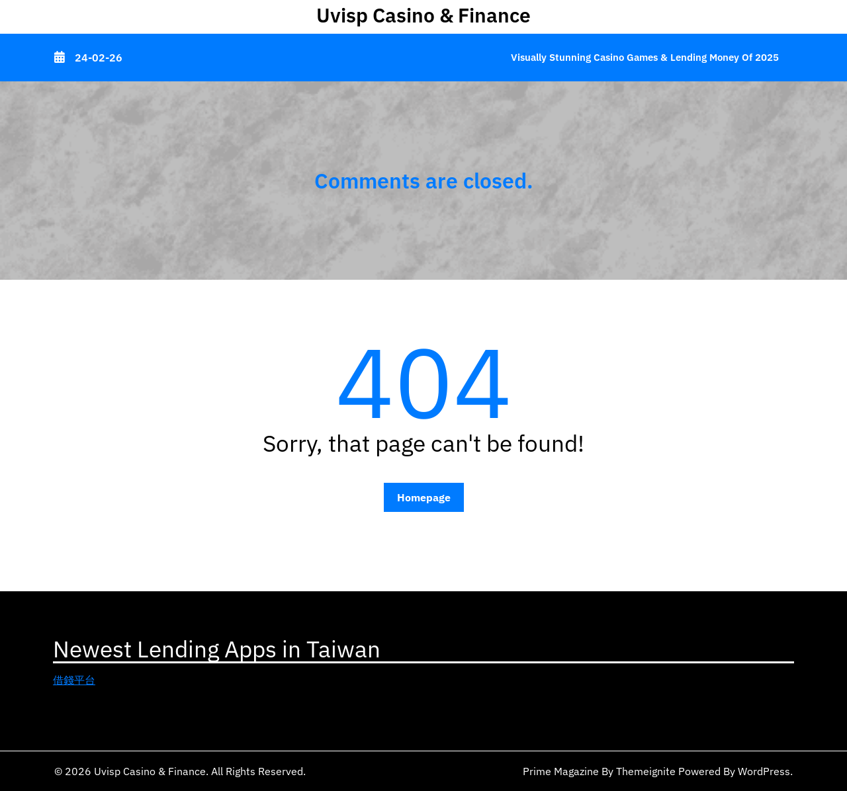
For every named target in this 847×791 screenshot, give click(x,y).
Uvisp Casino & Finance (423, 15)
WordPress (764, 771)
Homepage (424, 497)
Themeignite (646, 771)
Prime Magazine (561, 771)
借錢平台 (74, 680)
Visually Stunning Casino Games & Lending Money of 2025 (645, 57)
